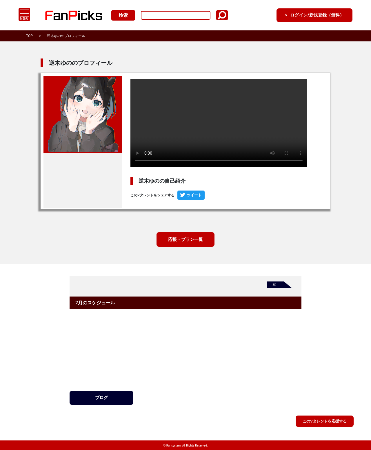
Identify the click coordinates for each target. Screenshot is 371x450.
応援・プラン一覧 (185, 239)
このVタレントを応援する (324, 420)
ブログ (101, 398)
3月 (274, 285)
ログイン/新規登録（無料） (314, 15)
